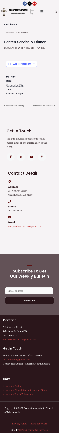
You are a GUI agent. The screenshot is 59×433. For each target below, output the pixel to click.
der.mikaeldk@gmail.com (16, 359)
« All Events (11, 24)
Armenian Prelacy (13, 385)
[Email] (9, 217)
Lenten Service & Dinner (43, 106)
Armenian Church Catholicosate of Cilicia (25, 389)
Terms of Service (38, 423)
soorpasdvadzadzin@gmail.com (25, 226)
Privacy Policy (19, 423)
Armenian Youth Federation (18, 394)
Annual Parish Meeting (15, 106)
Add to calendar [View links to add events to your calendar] (22, 64)
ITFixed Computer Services (33, 429)
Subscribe (29, 300)
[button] (41, 12)
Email (11, 222)
